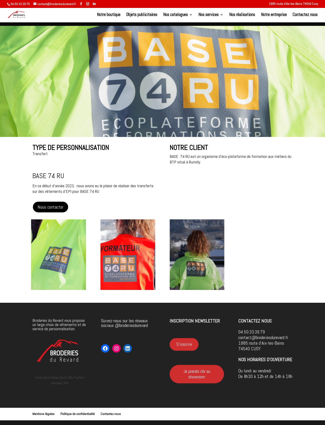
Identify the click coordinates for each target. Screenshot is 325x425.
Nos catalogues (175, 15)
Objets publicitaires (141, 15)
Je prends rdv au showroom (196, 374)
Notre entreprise (274, 15)
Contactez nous (305, 15)
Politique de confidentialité (77, 414)
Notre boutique (108, 15)
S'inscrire (184, 344)
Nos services (208, 15)
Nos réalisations (242, 15)
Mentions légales (43, 414)
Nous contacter (50, 207)
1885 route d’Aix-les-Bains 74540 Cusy (293, 4)
